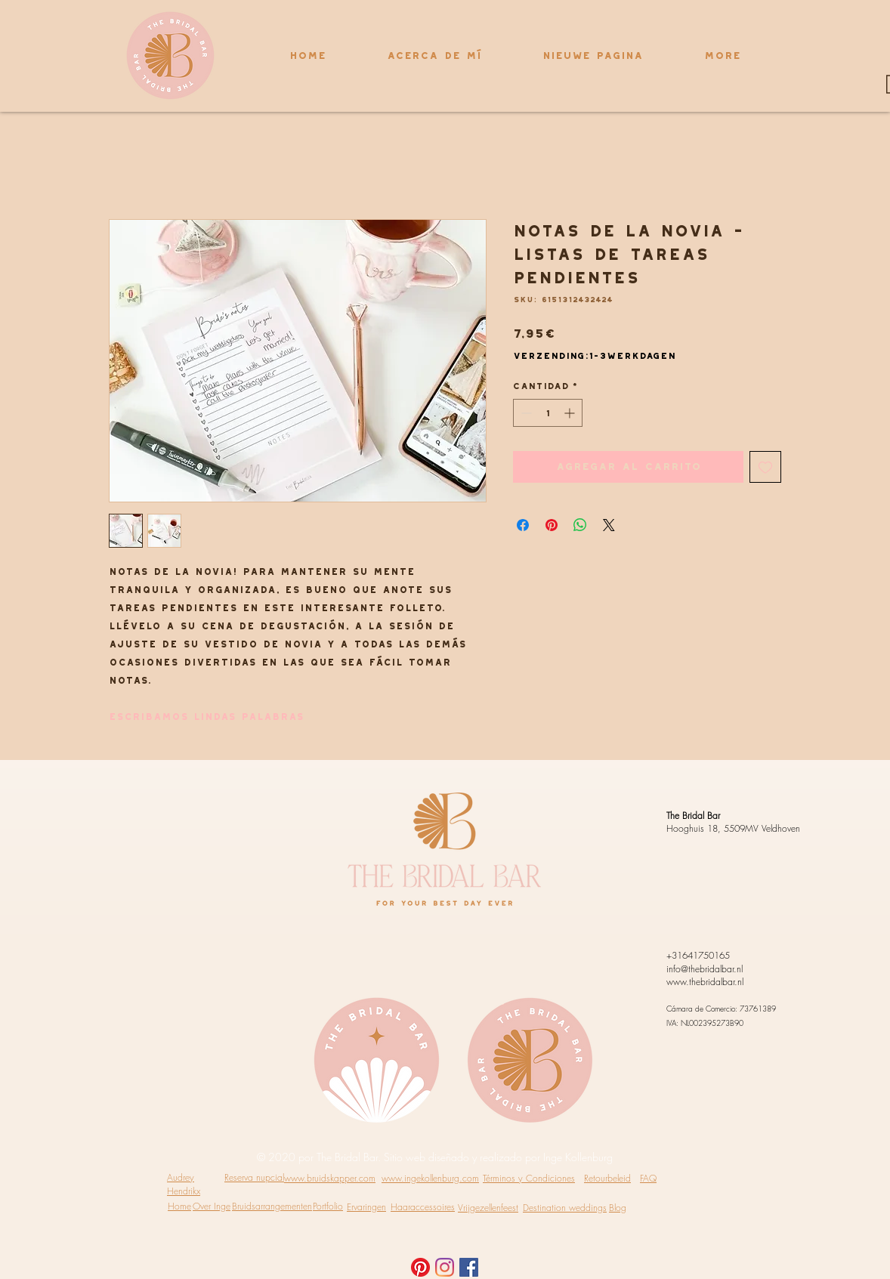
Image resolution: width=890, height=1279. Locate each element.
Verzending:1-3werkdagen (594, 355)
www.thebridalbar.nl (704, 981)
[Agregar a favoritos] (765, 467)
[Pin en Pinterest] (551, 525)
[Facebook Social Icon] (468, 1267)
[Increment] (570, 413)
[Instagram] (444, 1267)
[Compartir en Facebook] (523, 525)
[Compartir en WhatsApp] (580, 525)
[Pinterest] (420, 1267)
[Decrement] (524, 413)
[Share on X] (609, 525)
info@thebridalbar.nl (704, 968)
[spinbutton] (547, 413)
